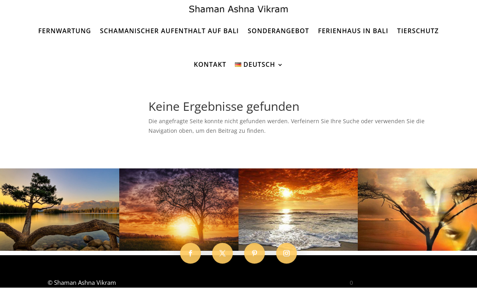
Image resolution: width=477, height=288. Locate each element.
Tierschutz (418, 30)
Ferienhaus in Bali (353, 30)
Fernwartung (64, 30)
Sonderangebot (278, 30)
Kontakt (210, 64)
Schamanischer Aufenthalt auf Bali (169, 30)
